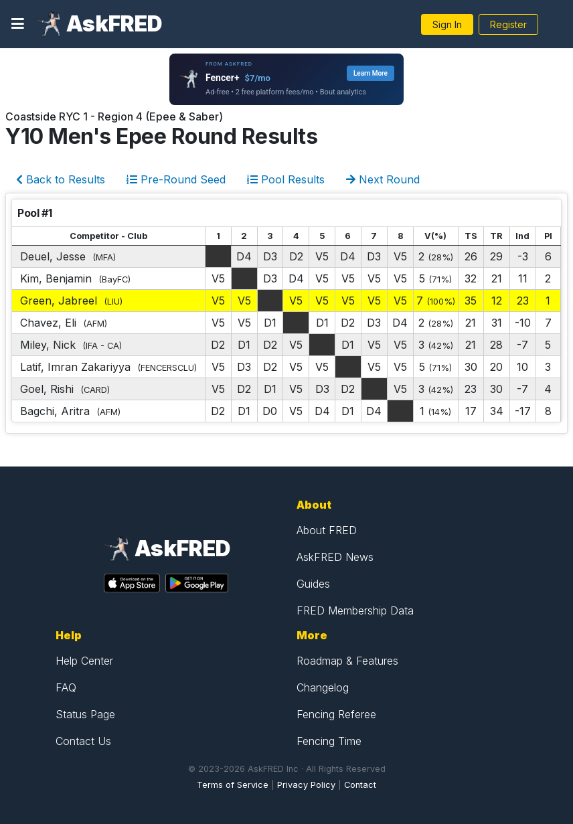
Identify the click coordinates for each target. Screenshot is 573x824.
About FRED (327, 530)
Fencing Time (329, 741)
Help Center (84, 660)
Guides (313, 583)
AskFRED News (335, 557)
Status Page (85, 714)
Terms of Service (232, 785)
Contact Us (83, 741)
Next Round (383, 179)
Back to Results (60, 179)
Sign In (447, 24)
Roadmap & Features (347, 660)
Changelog (323, 687)
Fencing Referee (336, 714)
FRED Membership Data (355, 610)
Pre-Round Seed (176, 179)
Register (508, 24)
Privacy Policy (306, 785)
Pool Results (286, 179)
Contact (360, 785)
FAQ (66, 687)
